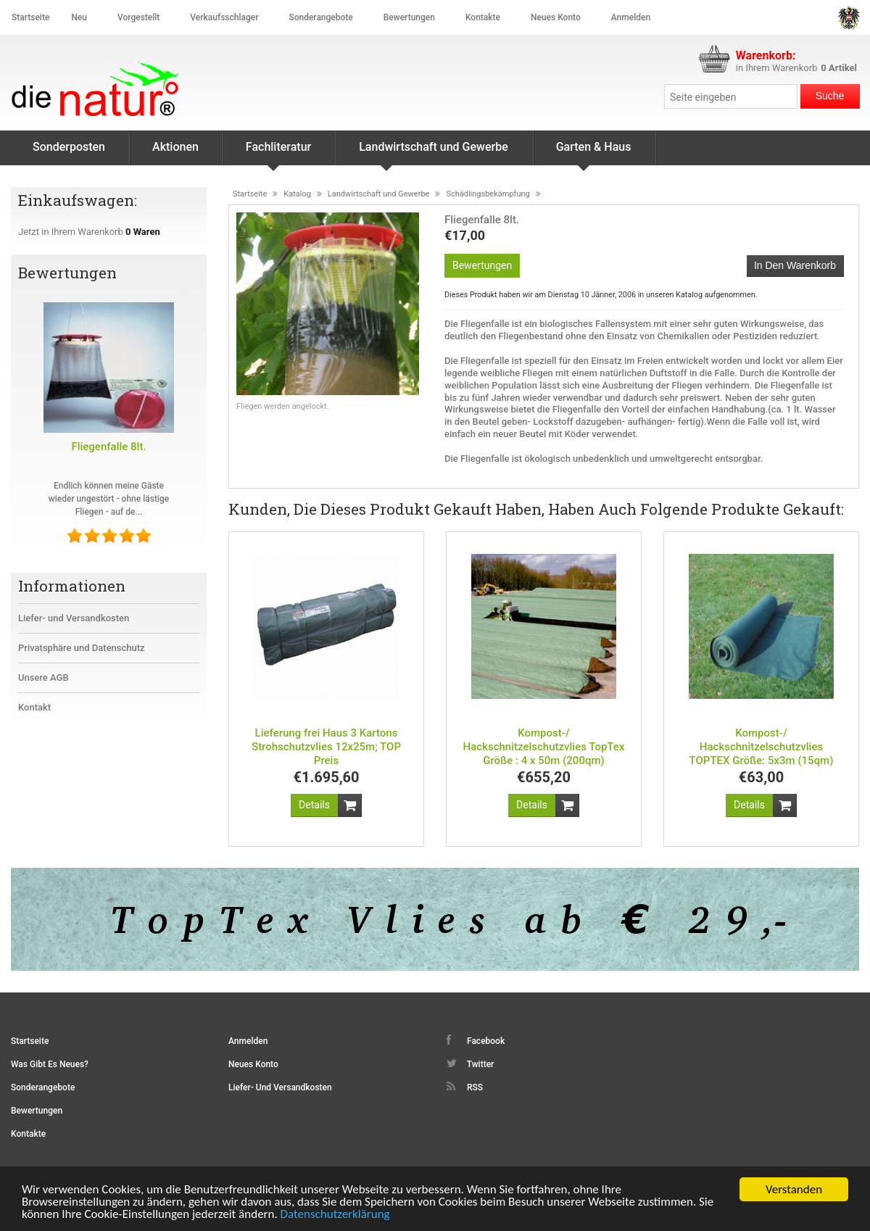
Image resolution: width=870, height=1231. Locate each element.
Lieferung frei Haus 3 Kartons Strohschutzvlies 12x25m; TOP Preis (326, 746)
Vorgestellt (138, 17)
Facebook (476, 1040)
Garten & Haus (593, 152)
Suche (830, 95)
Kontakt (34, 707)
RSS (465, 1087)
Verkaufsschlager (224, 17)
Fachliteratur (278, 152)
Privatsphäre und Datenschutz (81, 647)
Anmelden (630, 17)
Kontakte (482, 17)
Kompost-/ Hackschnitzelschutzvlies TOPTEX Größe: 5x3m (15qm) (761, 746)
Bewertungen (409, 17)
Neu (79, 17)
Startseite (30, 17)
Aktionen (175, 147)
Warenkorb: (766, 55)
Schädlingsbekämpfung (487, 194)
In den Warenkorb (795, 265)
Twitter (470, 1063)
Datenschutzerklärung (335, 1214)
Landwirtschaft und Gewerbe (433, 152)
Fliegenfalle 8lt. (108, 446)
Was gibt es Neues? (49, 1064)
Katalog (297, 194)
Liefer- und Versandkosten (73, 618)
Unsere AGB (43, 677)
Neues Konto (253, 1064)
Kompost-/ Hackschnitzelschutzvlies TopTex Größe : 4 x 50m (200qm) (544, 746)
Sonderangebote (320, 17)
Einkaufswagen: (79, 200)
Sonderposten (69, 147)
